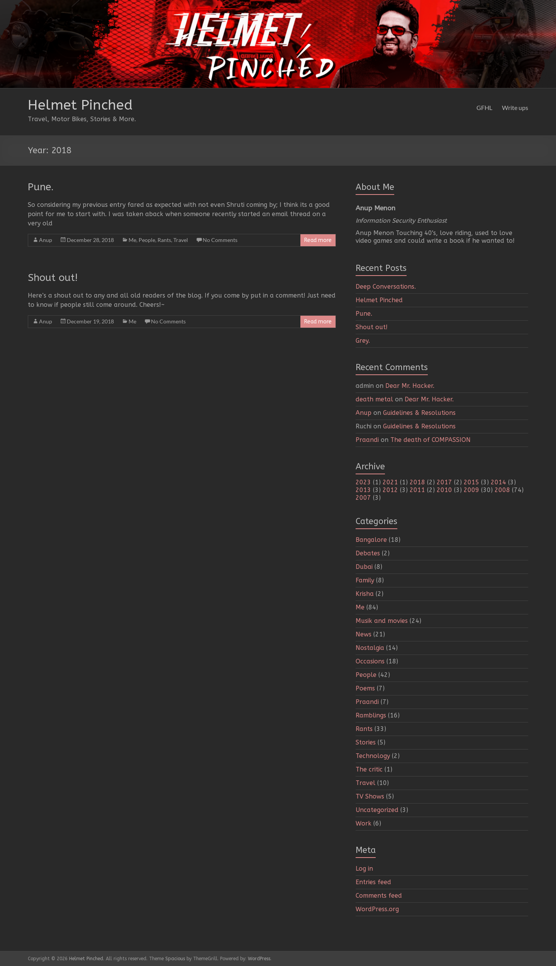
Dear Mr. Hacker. (409, 385)
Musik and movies (382, 620)
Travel (180, 240)
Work (363, 823)
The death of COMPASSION (430, 439)
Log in (364, 868)
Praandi (367, 439)
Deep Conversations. (386, 286)
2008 (502, 490)
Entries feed (373, 882)
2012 (390, 490)
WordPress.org (377, 909)
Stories (366, 742)
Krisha (365, 593)
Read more (318, 240)
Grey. (363, 340)
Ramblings (371, 715)
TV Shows (370, 796)
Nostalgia (370, 647)
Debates (368, 553)
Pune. (41, 187)
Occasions (370, 661)
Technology (373, 756)
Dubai (364, 566)
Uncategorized (377, 810)
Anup (45, 240)
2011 (417, 490)
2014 (498, 482)
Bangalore (371, 539)
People (147, 240)
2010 (444, 490)
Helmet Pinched (80, 105)
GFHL (484, 107)
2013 (363, 490)
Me (132, 240)
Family (365, 580)
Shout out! (53, 278)
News (363, 634)
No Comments (220, 240)
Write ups (515, 107)
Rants (164, 240)
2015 (471, 482)
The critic (369, 769)
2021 (390, 482)
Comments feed (379, 895)
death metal (374, 399)
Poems (365, 688)
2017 (444, 482)
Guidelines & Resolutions (419, 412)
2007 (363, 497)
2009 (471, 490)
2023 (363, 482)
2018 (417, 482)
